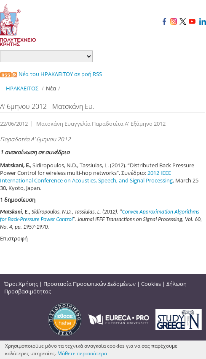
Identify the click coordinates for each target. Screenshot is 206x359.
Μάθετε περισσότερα (82, 353)
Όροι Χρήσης (21, 284)
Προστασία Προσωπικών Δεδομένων (89, 284)
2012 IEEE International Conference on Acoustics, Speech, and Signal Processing (86, 176)
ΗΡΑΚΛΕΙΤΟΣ (22, 88)
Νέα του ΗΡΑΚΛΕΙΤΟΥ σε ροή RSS (51, 74)
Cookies (151, 284)
